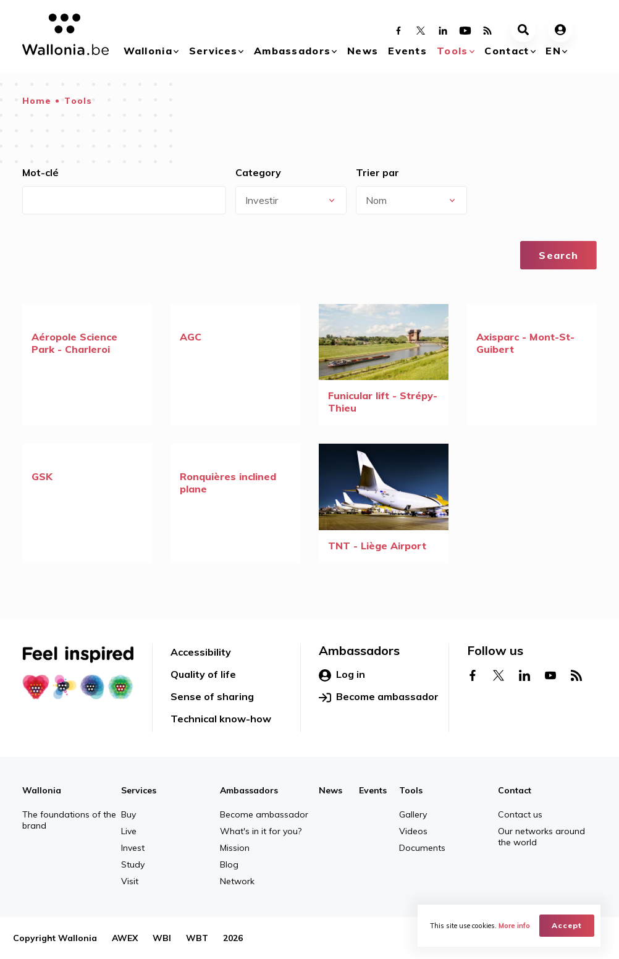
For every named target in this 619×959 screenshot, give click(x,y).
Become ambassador (379, 697)
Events (407, 50)
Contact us (520, 814)
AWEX (125, 938)
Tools (452, 50)
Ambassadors (292, 50)
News (362, 50)
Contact (506, 50)
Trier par (377, 172)
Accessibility (201, 652)
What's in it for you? (260, 831)
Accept (567, 925)
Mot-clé (40, 172)
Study (133, 864)
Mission (235, 847)
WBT (197, 938)
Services (213, 50)
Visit (129, 881)
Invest (133, 847)
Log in (342, 675)
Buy (128, 814)
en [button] (553, 50)
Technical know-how (221, 718)
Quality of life (203, 674)
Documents (422, 847)
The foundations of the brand (69, 820)
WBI (162, 938)
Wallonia (148, 50)
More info (514, 925)
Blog (229, 864)
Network (237, 881)
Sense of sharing (212, 696)
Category (258, 172)
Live (129, 831)
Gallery (413, 814)
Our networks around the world (541, 837)
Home (36, 100)
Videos (413, 831)
